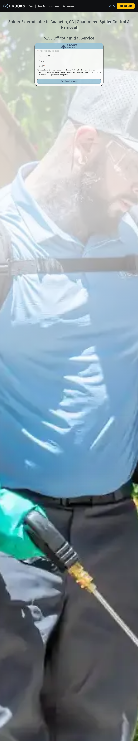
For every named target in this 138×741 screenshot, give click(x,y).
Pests (31, 6)
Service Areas (68, 6)
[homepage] (14, 6)
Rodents (41, 6)
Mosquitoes (54, 6)
